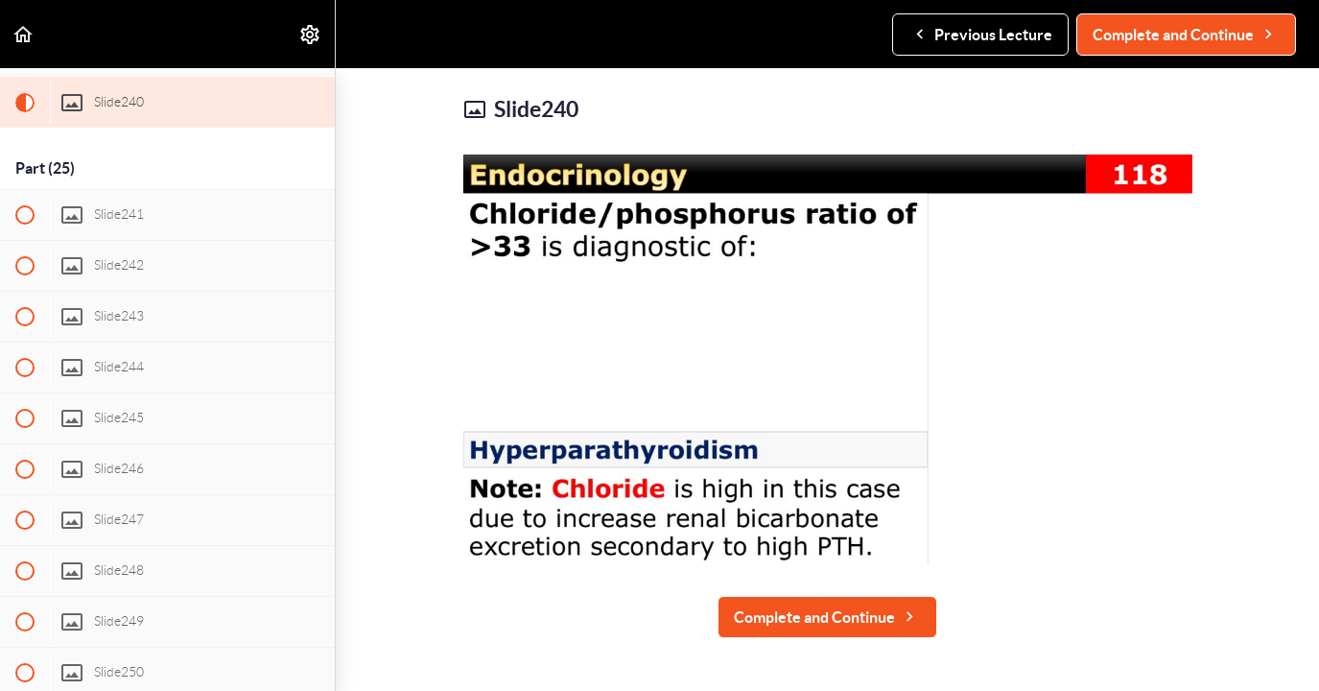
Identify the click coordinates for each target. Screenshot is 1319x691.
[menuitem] (311, 34)
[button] (24, 34)
